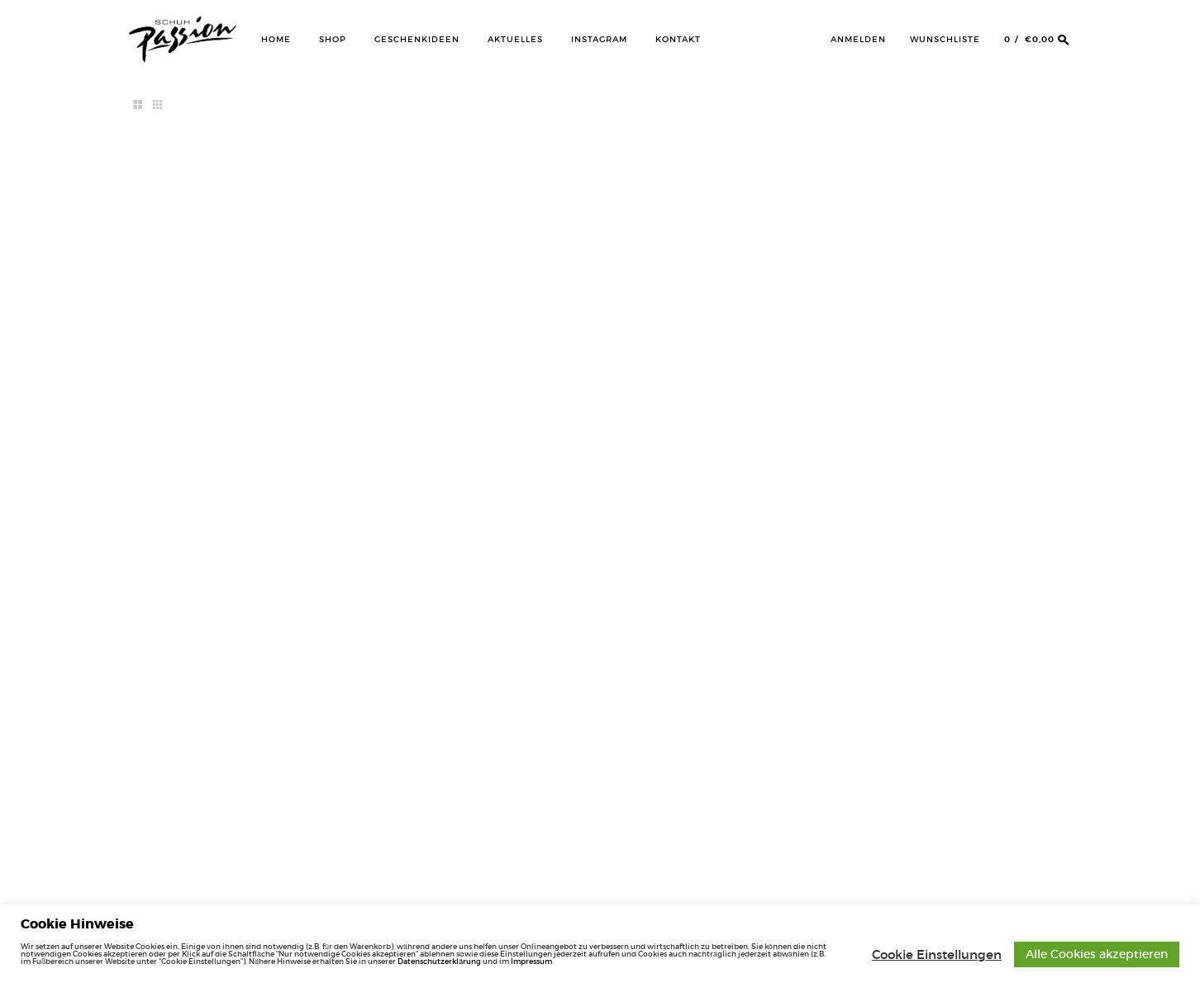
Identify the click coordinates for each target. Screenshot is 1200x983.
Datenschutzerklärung (439, 961)
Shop (332, 39)
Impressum (531, 961)
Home (276, 39)
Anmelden (858, 39)
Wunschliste (945, 39)
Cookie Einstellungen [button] (937, 954)
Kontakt (678, 39)
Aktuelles (515, 39)
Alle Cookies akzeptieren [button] (1097, 954)
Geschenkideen (417, 39)
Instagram (599, 39)
